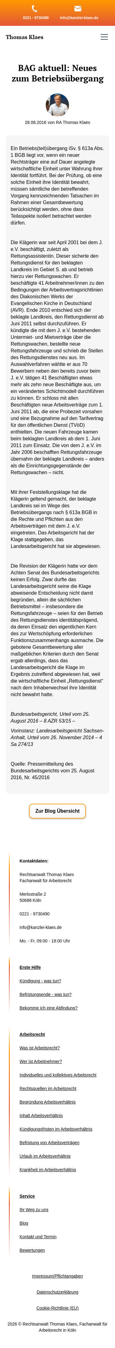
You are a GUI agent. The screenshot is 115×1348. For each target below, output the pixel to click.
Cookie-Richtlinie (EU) (57, 1308)
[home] (24, 37)
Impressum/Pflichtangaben (57, 1276)
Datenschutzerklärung (57, 1292)
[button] (103, 37)
